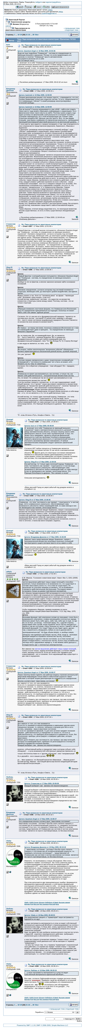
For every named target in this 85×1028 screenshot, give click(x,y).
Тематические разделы (20, 22)
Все (36, 35)
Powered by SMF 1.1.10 (26, 1025)
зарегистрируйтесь (53, 2)
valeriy (7, 26)
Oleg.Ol (9, 267)
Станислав (11, 224)
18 (18, 35)
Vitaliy (8, 841)
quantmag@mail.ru (49, 13)
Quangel (9, 419)
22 (29, 35)
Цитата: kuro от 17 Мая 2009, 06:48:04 (39, 426)
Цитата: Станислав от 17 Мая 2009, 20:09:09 (41, 783)
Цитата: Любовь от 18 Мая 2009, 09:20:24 (40, 970)
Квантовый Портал (17, 20)
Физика (16, 24)
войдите (38, 2)
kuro (8, 44)
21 (27, 35)
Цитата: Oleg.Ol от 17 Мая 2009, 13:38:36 (40, 462)
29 (33, 35)
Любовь (9, 777)
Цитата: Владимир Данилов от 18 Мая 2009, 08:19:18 (45, 847)
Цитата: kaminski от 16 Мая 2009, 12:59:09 (35, 95)
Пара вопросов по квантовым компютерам (17, 29)
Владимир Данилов (10, 89)
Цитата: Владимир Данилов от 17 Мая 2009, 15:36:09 (45, 537)
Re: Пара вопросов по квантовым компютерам (41, 45)
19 (21, 35)
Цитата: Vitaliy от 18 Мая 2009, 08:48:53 (39, 915)
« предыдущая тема (72, 28)
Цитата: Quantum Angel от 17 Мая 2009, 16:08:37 (36, 672)
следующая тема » (72, 30)
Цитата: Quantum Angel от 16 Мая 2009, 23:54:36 (36, 51)
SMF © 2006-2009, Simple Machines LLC (52, 1025)
